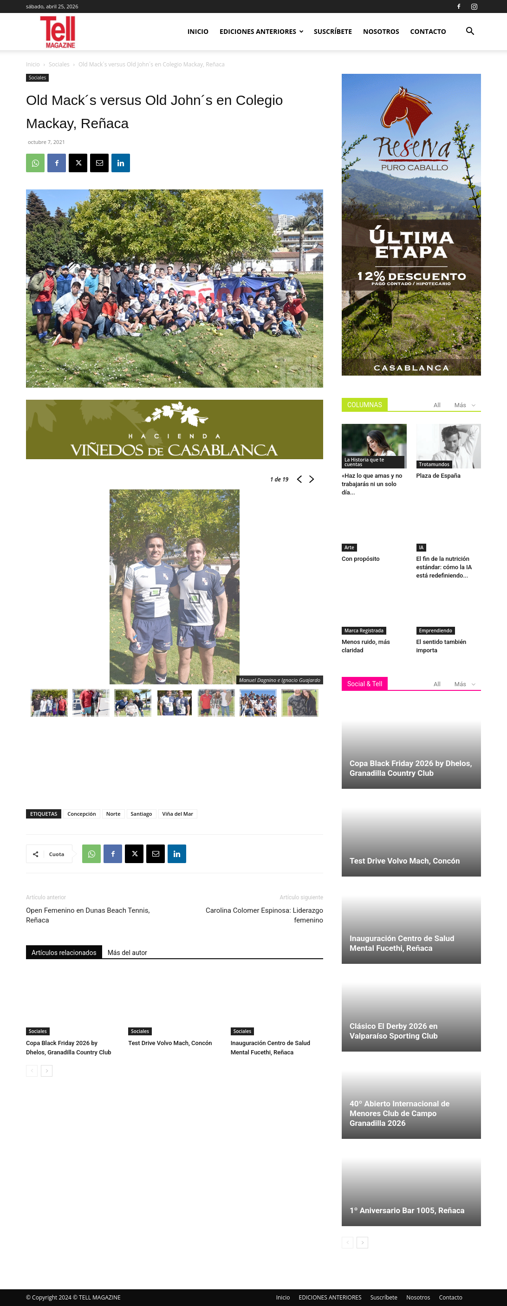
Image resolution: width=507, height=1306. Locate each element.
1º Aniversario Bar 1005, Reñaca (407, 1210)
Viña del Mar (178, 813)
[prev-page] (32, 1071)
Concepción (81, 813)
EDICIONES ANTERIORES (262, 31)
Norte (113, 813)
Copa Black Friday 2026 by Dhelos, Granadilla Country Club (411, 768)
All (437, 405)
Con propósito (361, 558)
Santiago (141, 813)
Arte (349, 547)
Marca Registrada (364, 630)
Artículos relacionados (64, 952)
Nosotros (381, 31)
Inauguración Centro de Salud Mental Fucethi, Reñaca (402, 943)
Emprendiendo (435, 630)
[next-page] (46, 1071)
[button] (470, 32)
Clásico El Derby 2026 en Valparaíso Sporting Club (394, 1030)
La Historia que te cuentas (364, 462)
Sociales (59, 64)
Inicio (198, 31)
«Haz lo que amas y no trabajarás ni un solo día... (372, 484)
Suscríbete (333, 31)
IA (421, 547)
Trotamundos (434, 464)
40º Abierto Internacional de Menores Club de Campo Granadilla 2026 (400, 1113)
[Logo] (58, 32)
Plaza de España (438, 475)
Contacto (428, 31)
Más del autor (127, 952)
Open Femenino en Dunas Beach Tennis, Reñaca (88, 915)
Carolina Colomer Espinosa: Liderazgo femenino (264, 915)
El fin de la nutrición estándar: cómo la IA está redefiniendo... (444, 567)
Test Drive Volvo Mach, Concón (170, 1043)
